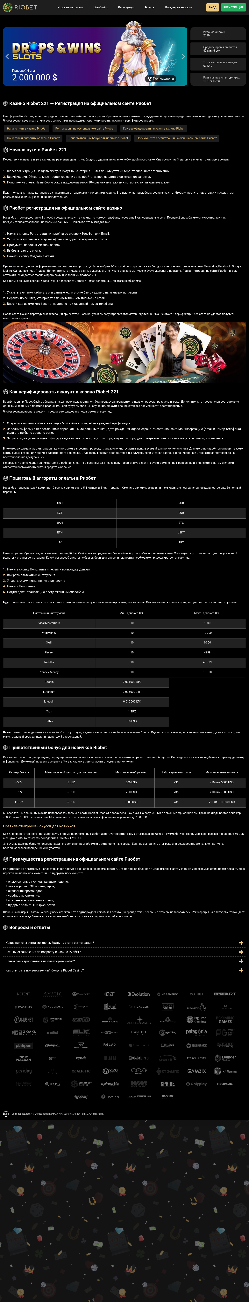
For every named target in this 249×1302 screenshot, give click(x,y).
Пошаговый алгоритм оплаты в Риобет (33, 138)
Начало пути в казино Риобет (26, 128)
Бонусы (147, 7)
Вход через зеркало (176, 7)
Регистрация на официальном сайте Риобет (84, 128)
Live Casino (98, 7)
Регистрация (123, 7)
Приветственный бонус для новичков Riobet (98, 138)
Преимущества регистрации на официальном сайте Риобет (177, 138)
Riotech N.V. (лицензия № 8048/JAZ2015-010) (76, 1113)
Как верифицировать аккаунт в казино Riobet (153, 128)
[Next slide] (183, 56)
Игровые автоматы (67, 7)
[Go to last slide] (8, 56)
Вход (212, 7)
